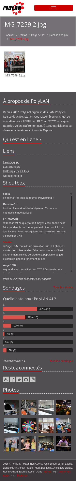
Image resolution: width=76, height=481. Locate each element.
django (47, 471)
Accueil (10, 35)
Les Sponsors (11, 166)
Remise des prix (58, 35)
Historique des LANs (16, 171)
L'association (11, 162)
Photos (23, 35)
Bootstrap (22, 475)
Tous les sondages (61, 361)
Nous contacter (12, 175)
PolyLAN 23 (38, 35)
